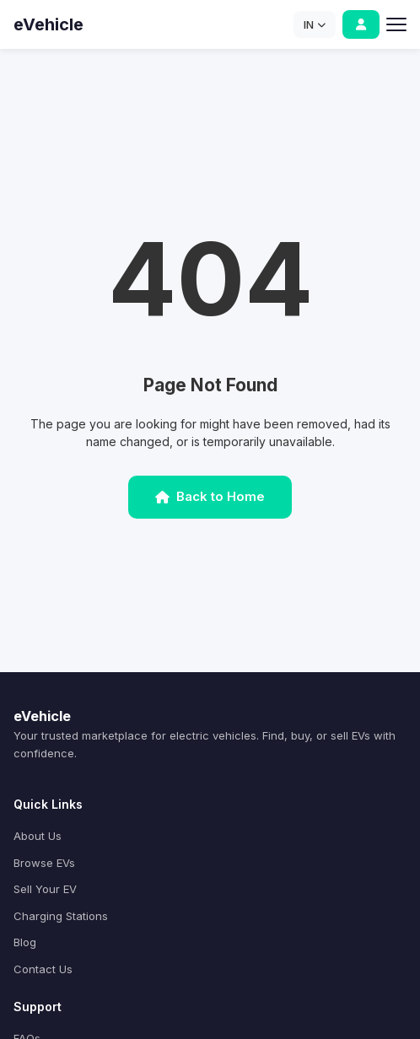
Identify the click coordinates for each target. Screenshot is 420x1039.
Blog (24, 942)
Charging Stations (60, 916)
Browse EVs (44, 862)
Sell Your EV (45, 889)
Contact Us (43, 969)
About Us (37, 836)
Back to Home (210, 496)
